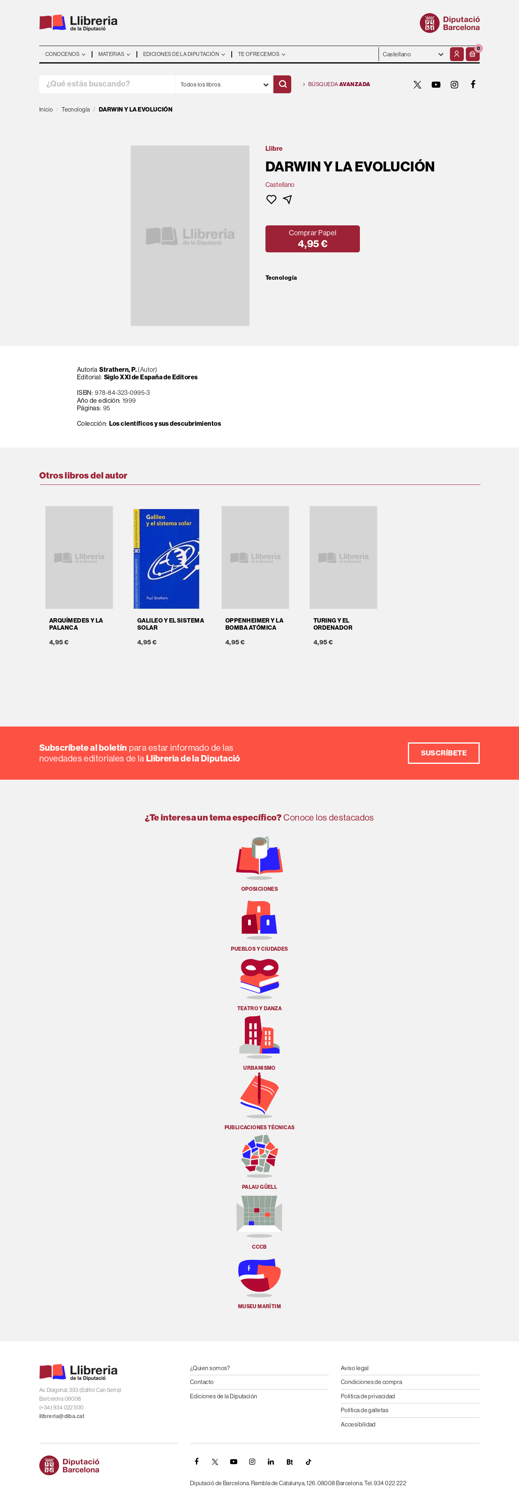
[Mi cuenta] (457, 54)
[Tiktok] (308, 1461)
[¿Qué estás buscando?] (107, 84)
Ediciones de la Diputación (224, 1396)
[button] (473, 54)
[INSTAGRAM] (454, 84)
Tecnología (281, 277)
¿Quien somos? (210, 1368)
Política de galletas (364, 1410)
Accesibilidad (358, 1424)
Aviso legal (355, 1368)
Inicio (46, 109)
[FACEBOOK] (473, 84)
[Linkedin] (271, 1461)
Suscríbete (444, 752)
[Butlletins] (289, 1461)
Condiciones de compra (371, 1382)
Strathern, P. (118, 369)
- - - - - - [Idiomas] (413, 54)
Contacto (202, 1382)
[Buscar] (282, 84)
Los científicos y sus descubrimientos (165, 423)
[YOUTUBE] (436, 84)
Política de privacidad (368, 1396)
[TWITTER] (417, 84)
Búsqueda (337, 84)
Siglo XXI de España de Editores (151, 377)
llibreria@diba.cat (62, 1416)
